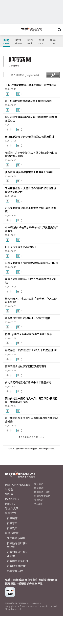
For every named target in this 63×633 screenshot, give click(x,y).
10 (37, 437)
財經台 (9, 489)
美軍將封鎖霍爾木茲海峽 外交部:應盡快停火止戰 (30, 280)
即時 (6, 41)
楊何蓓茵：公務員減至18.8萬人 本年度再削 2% (31, 350)
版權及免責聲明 (42, 495)
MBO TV (10, 503)
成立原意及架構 (16, 538)
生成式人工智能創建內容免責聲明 (20, 448)
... (40, 437)
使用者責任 (51, 448)
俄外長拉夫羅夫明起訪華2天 (21, 247)
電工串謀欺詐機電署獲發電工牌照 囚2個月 (28, 101)
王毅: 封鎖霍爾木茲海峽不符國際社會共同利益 (30, 85)
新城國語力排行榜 (17, 561)
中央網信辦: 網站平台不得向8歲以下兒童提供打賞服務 (31, 229)
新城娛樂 (12, 528)
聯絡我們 (39, 503)
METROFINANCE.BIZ (17, 485)
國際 (30, 41)
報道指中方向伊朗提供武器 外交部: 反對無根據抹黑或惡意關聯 (31, 154)
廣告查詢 (39, 488)
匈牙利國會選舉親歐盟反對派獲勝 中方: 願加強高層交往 (31, 118)
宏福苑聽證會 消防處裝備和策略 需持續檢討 (29, 136)
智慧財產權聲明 (40, 448)
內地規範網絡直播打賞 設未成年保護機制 (28, 382)
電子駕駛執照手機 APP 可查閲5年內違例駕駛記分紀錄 (31, 419)
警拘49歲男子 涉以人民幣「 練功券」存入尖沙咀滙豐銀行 (31, 300)
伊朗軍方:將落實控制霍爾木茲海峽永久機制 (29, 172)
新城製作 (12, 518)
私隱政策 (39, 499)
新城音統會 (11, 533)
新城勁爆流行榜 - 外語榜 (17, 554)
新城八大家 (11, 508)
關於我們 (39, 484)
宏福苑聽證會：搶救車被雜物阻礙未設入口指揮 (31, 263)
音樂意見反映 (15, 571)
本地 (41, 41)
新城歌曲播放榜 (16, 566)
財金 (18, 41)
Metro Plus (12, 499)
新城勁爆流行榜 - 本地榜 (17, 545)
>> (42, 437)
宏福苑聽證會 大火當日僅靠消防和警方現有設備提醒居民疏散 (30, 189)
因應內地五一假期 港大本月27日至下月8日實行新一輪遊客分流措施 (31, 400)
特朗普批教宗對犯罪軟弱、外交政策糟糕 (27, 318)
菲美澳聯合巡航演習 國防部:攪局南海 (25, 366)
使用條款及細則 (42, 492)
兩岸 (53, 41)
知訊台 (9, 494)
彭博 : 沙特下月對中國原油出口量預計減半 (28, 334)
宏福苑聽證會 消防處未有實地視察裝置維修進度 (30, 209)
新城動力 (10, 513)
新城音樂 (12, 523)
